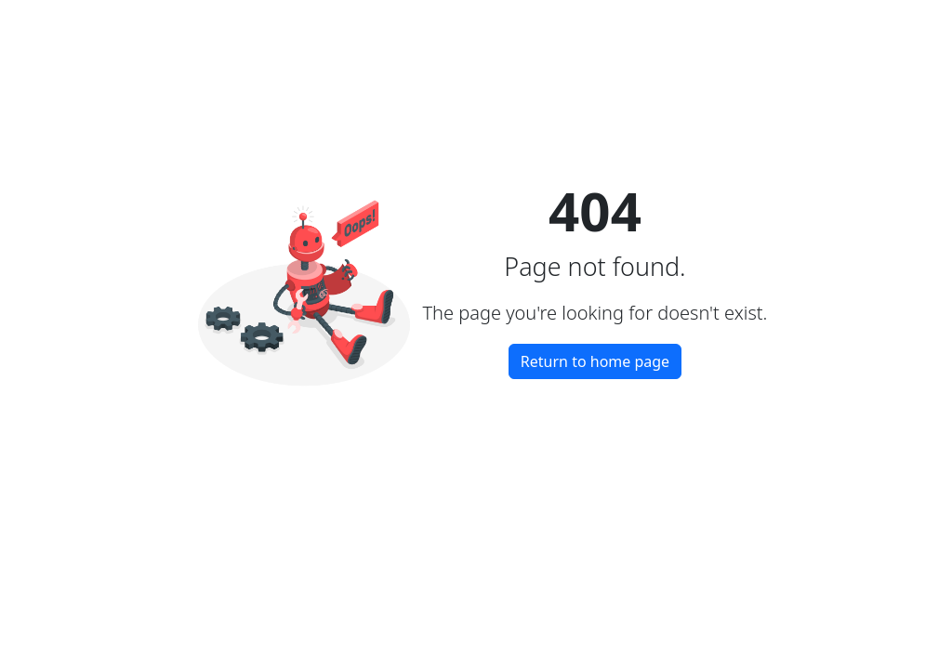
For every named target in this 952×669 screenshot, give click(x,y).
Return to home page (595, 361)
